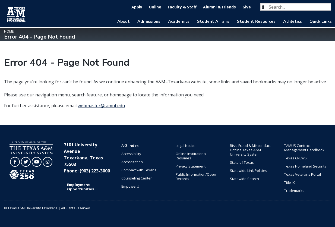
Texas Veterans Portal (302, 174)
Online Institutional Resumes (191, 155)
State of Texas (242, 162)
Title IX (289, 182)
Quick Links (320, 21)
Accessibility (131, 153)
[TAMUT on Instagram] (47, 162)
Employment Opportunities (80, 186)
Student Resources (256, 21)
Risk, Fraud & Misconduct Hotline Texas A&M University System (250, 150)
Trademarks (294, 190)
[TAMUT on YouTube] (37, 162)
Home (9, 31)
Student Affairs (213, 21)
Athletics (292, 21)
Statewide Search (244, 178)
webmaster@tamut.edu (101, 106)
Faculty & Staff (182, 7)
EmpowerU (130, 186)
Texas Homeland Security (305, 166)
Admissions (148, 21)
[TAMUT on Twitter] (26, 162)
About (123, 21)
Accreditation (132, 161)
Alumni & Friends (219, 7)
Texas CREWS (295, 158)
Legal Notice (185, 145)
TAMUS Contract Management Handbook (304, 147)
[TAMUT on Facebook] (15, 162)
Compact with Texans (138, 170)
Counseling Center (136, 178)
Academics (178, 21)
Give (246, 7)
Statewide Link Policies (248, 170)
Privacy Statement (191, 166)
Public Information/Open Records (196, 176)
